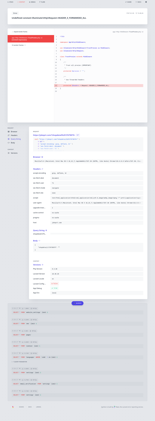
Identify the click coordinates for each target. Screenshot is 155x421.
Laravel (38, 407)
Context (11, 149)
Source (21, 407)
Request (11, 128)
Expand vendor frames (20, 31)
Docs (30, 407)
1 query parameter (19, 362)
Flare (116, 407)
